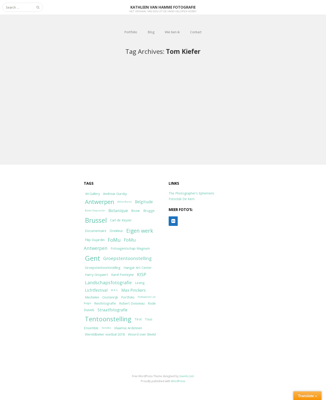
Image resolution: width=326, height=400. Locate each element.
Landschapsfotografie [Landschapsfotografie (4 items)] (108, 282)
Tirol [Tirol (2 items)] (137, 319)
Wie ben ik (172, 32)
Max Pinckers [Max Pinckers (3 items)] (133, 290)
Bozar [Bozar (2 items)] (135, 210)
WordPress (178, 381)
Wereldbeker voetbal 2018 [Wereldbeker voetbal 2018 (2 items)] (105, 334)
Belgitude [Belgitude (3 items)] (144, 201)
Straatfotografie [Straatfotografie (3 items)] (112, 309)
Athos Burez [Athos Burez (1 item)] (124, 201)
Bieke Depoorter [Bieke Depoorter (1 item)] (95, 210)
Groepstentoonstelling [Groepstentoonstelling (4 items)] (127, 258)
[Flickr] (173, 221)
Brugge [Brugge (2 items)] (149, 210)
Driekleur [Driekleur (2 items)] (116, 230)
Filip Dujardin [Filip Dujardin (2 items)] (95, 239)
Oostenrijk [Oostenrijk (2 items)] (110, 297)
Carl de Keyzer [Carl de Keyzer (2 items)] (121, 220)
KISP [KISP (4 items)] (141, 274)
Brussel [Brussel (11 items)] (96, 220)
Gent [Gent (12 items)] (92, 258)
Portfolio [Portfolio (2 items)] (127, 297)
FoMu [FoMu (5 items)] (114, 240)
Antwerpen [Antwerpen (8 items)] (99, 202)
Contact (196, 32)
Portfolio (130, 32)
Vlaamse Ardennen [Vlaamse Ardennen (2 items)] (128, 328)
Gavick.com (186, 376)
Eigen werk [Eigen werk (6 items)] (139, 230)
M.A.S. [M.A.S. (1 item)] (114, 290)
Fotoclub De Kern (181, 199)
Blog (151, 32)
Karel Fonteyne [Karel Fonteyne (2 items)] (122, 274)
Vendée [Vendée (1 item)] (106, 327)
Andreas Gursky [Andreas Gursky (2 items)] (115, 193)
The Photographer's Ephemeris (191, 193)
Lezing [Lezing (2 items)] (140, 282)
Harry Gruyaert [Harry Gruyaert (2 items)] (96, 274)
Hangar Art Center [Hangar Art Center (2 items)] (138, 267)
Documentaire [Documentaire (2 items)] (95, 230)
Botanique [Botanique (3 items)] (118, 210)
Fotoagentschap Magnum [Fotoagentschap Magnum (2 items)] (130, 248)
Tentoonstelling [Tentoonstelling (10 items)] (108, 319)
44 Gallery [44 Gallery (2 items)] (92, 193)
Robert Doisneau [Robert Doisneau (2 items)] (132, 303)
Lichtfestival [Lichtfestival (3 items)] (96, 290)
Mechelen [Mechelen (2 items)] (92, 297)
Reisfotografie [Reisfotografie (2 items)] (105, 303)
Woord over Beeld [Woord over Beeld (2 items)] (142, 334)
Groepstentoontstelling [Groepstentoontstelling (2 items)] (102, 267)
